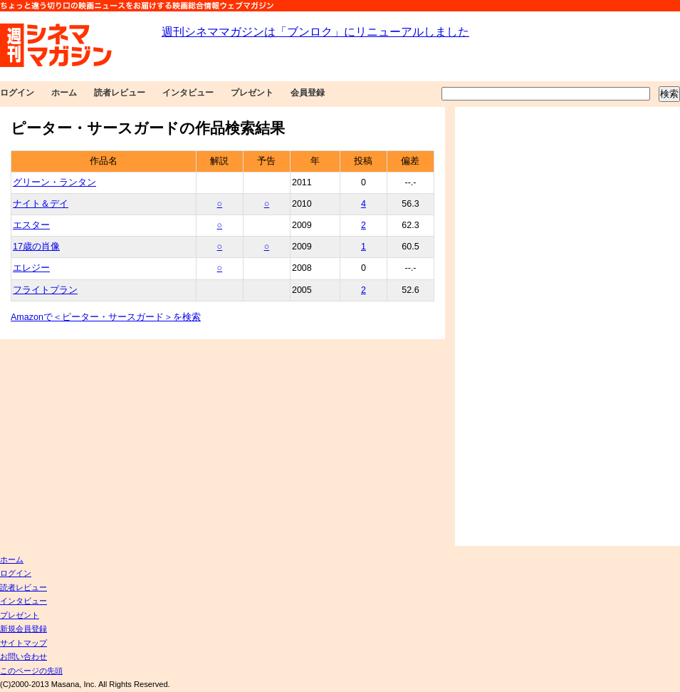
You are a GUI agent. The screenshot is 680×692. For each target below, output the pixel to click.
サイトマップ (23, 643)
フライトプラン (45, 290)
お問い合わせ (23, 656)
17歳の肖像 (36, 247)
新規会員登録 (23, 628)
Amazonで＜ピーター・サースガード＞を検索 (106, 317)
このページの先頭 (31, 670)
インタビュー (188, 93)
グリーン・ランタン (54, 182)
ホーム (64, 93)
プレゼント (252, 93)
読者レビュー (119, 93)
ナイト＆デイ (40, 204)
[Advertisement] (515, 326)
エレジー (31, 268)
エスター (31, 225)
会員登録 (308, 93)
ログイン (17, 93)
